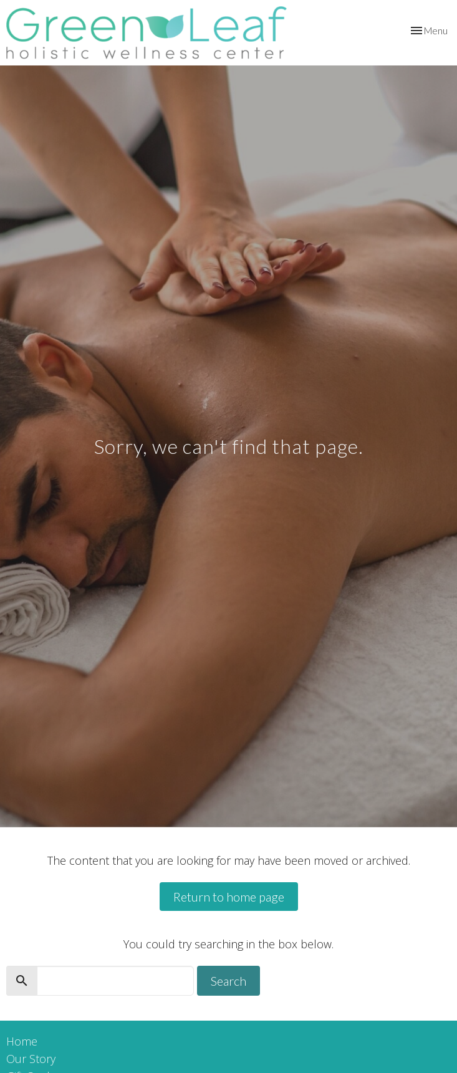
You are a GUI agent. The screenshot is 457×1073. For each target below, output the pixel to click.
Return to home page (228, 896)
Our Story (30, 1058)
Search (228, 980)
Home (21, 1041)
